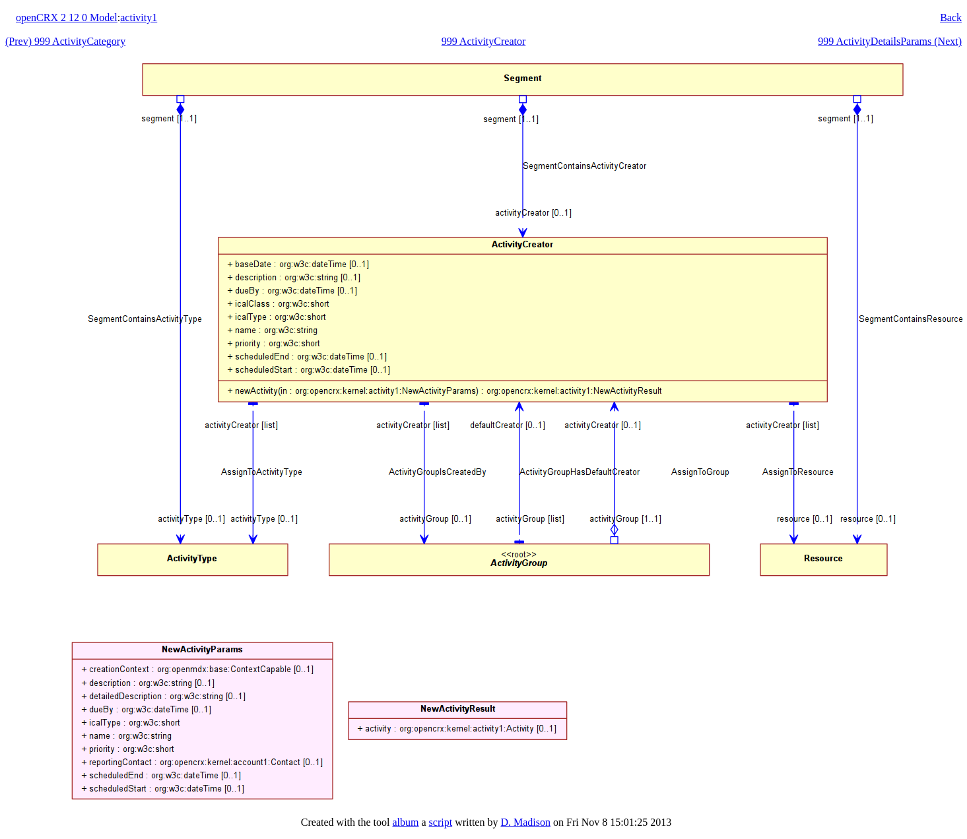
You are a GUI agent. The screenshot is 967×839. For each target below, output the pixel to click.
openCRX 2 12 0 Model (66, 17)
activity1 (138, 17)
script (441, 822)
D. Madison (525, 822)
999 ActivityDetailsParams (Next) (890, 41)
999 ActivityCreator (484, 41)
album (405, 822)
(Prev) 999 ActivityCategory (65, 41)
